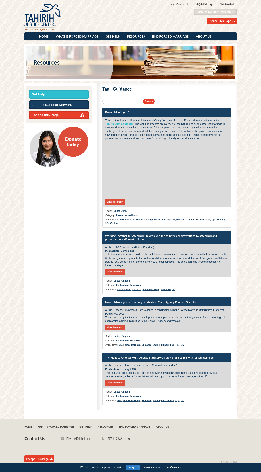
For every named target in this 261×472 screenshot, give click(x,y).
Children (136, 289)
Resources (136, 36)
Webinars (133, 215)
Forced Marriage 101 (118, 112)
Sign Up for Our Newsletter (215, 11)
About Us (203, 36)
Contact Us (182, 4)
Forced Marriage (144, 219)
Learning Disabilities (163, 345)
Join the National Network (52, 105)
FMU (119, 345)
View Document (115, 202)
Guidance (181, 219)
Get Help (113, 36)
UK (173, 289)
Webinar (114, 223)
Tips (213, 219)
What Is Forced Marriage (77, 36)
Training (221, 219)
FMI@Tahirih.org (203, 4)
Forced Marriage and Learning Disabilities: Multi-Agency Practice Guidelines (152, 302)
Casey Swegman (126, 219)
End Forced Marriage (170, 36)
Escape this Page (45, 115)
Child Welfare (124, 289)
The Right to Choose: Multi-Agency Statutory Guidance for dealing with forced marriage (159, 357)
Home (44, 36)
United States (121, 211)
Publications (122, 285)
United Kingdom (122, 281)
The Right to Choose (163, 400)
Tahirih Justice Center (119, 123)
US (107, 223)
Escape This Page (220, 21)
